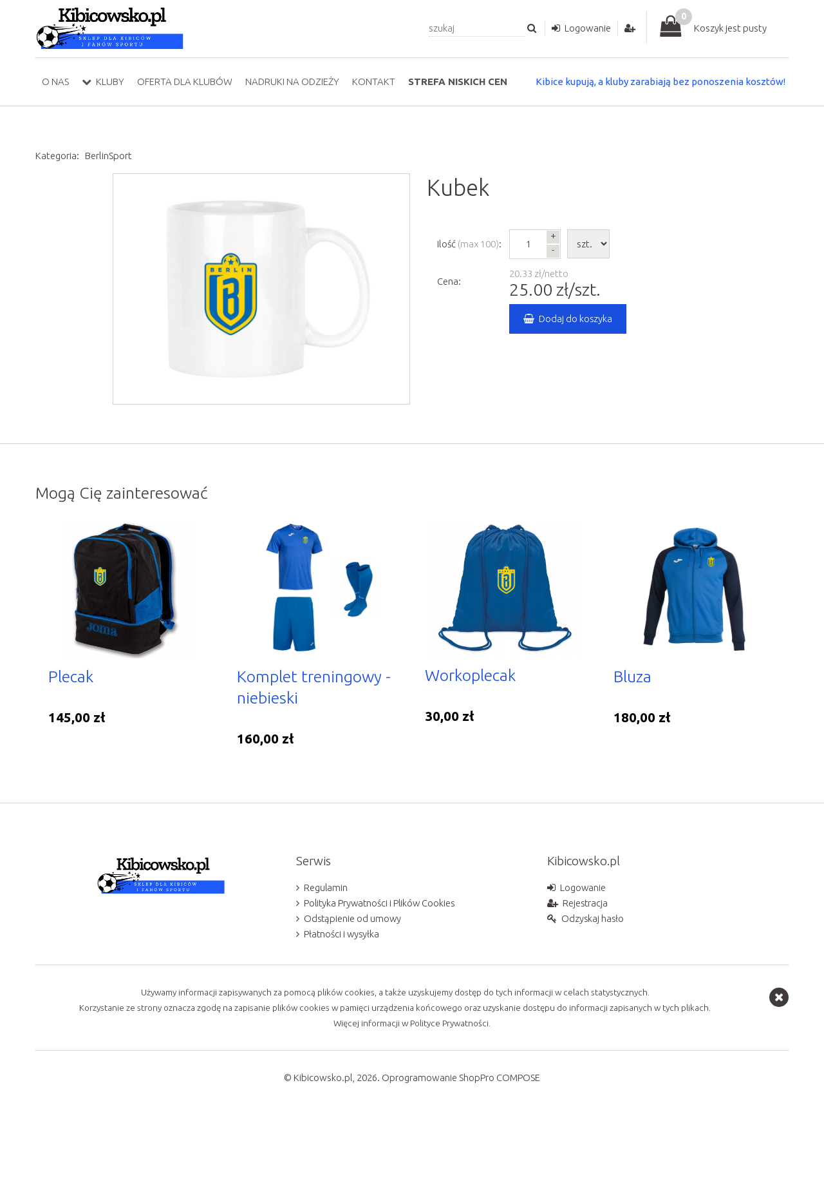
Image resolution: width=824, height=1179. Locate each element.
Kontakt (373, 81)
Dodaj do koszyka (576, 318)
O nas (55, 81)
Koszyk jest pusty (730, 28)
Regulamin (326, 939)
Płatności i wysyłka (342, 985)
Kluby (110, 81)
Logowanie (588, 28)
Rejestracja (586, 954)
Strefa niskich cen (457, 81)
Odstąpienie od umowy (353, 969)
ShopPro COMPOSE (499, 1129)
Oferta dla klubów (184, 81)
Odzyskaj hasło (593, 969)
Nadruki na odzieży (292, 81)
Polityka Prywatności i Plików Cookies (381, 954)
